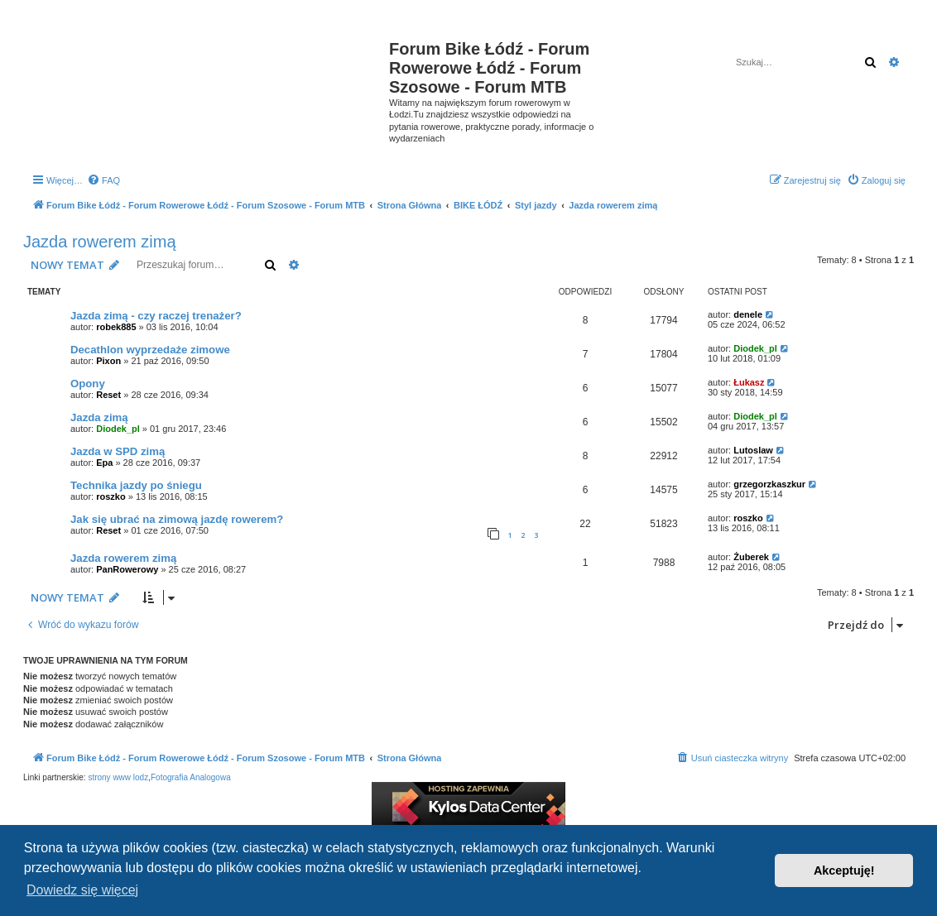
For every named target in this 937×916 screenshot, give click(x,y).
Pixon (108, 361)
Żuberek (751, 557)
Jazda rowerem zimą (99, 242)
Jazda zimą (99, 417)
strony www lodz (118, 777)
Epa (104, 463)
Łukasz (748, 382)
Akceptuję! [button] (844, 870)
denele (747, 314)
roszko (110, 496)
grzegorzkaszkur (769, 484)
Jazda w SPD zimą (117, 451)
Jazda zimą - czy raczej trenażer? (156, 315)
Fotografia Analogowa (191, 777)
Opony (87, 383)
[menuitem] (103, 180)
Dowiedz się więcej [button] (82, 890)
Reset (108, 395)
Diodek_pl (755, 348)
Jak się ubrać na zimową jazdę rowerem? (176, 519)
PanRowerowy (127, 569)
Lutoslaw (753, 450)
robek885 (116, 327)
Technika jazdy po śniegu (136, 485)
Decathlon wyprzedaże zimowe (150, 349)
